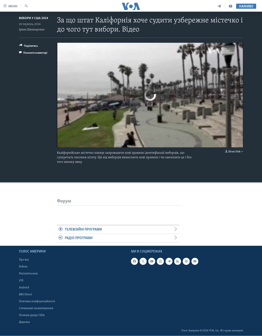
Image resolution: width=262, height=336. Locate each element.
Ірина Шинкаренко (32, 29)
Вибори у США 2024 (33, 18)
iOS (21, 280)
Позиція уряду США (32, 315)
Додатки (24, 322)
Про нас (24, 260)
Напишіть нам (28, 273)
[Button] (28, 46)
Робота (23, 266)
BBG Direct (25, 294)
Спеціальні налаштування (36, 308)
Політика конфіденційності (37, 301)
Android (24, 287)
